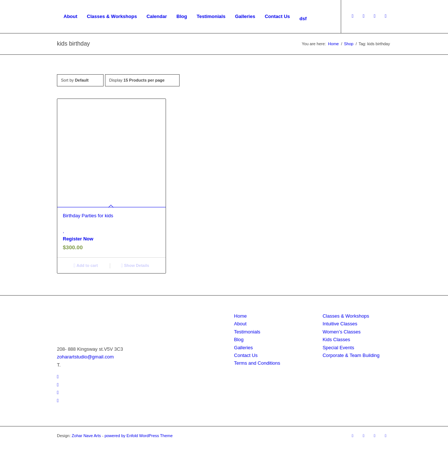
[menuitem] (70, 16)
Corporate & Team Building (350, 355)
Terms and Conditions (257, 363)
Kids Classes (336, 339)
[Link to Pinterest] (385, 16)
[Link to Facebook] (363, 16)
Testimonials (247, 332)
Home (240, 316)
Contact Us (245, 355)
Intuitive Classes (339, 323)
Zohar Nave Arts (86, 435)
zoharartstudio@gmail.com (85, 357)
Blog (238, 339)
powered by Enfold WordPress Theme (139, 435)
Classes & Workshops (345, 316)
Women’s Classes (341, 332)
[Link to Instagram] (374, 16)
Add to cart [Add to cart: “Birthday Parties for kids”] (85, 265)
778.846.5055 (76, 365)
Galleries (243, 347)
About (240, 323)
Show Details (135, 265)
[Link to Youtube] (352, 16)
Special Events (338, 347)
